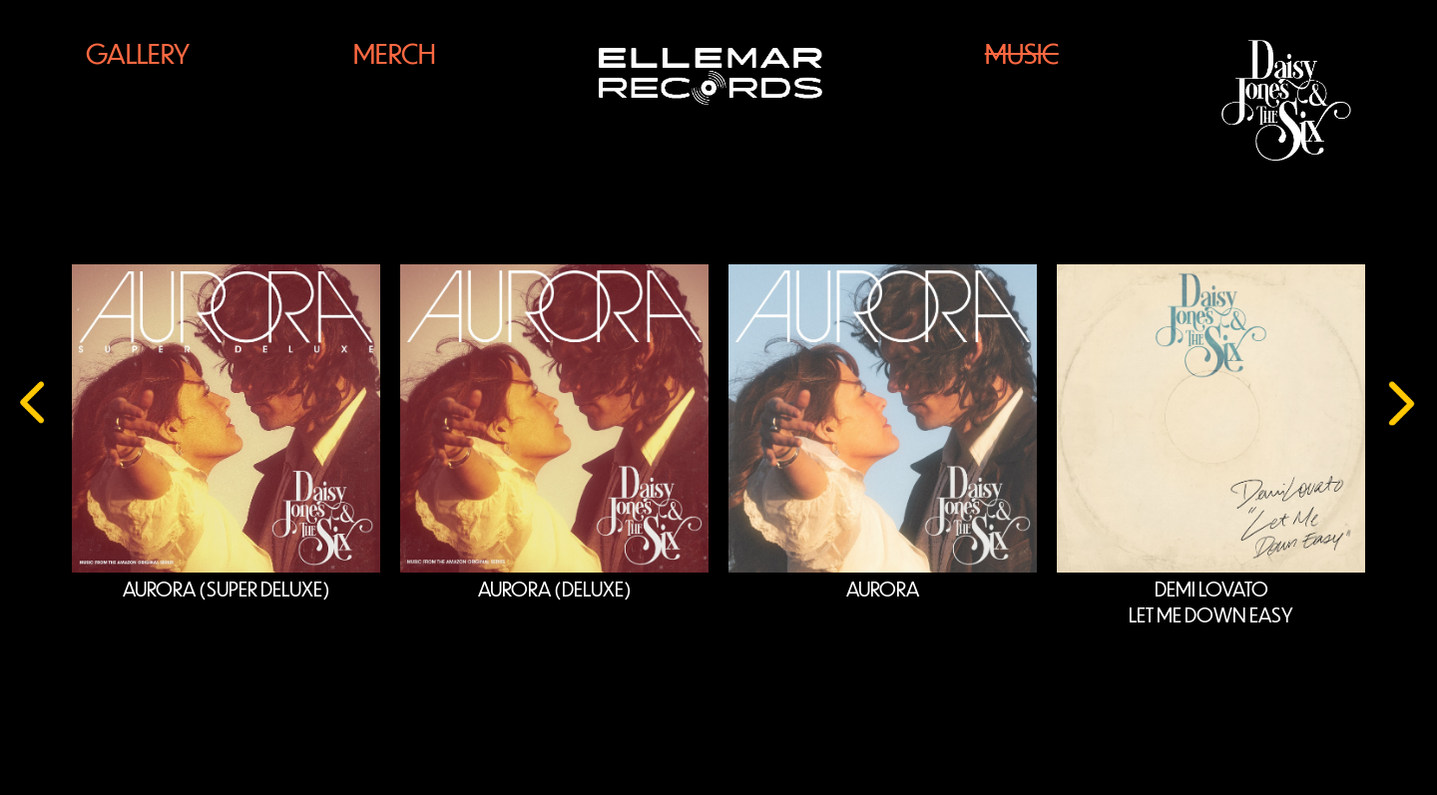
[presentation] (34, 395)
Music (1022, 53)
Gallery (138, 53)
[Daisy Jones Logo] (1286, 100)
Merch (394, 53)
